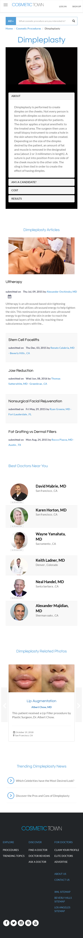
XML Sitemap (62, 891)
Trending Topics (13, 855)
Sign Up (76, 6)
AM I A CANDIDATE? (23, 182)
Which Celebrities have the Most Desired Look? (45, 780)
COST (14, 190)
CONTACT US (62, 879)
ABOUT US (60, 873)
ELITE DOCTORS (63, 855)
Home (9, 28)
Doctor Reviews (39, 855)
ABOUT (15, 95)
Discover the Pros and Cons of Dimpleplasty (43, 795)
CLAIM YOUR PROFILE (66, 849)
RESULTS (16, 198)
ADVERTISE (61, 861)
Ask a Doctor (37, 861)
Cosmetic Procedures (28, 28)
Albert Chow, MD (41, 707)
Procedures (11, 849)
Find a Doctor (38, 849)
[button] (4, 704)
